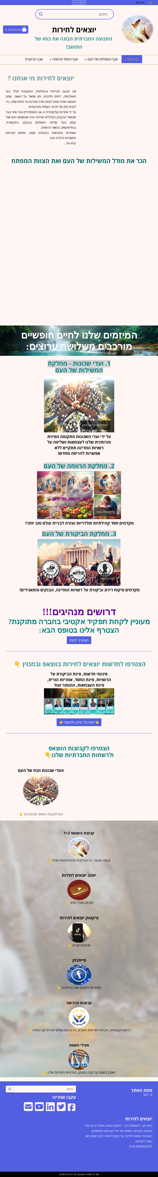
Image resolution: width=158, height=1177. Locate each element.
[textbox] (79, 619)
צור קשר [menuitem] (139, 2)
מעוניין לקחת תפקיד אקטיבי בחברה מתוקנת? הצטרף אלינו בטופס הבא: (79, 626)
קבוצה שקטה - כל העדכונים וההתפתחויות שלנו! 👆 (79, 860)
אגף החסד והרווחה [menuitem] (64, 59)
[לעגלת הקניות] (15, 29)
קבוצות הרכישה (79, 1002)
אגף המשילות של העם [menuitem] (101, 59)
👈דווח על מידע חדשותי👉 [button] (79, 722)
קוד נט (73, 1174)
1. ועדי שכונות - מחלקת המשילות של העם (79, 366)
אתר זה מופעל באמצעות (79, 1174)
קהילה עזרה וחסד (105, 512)
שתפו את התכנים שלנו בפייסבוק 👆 (79, 987)
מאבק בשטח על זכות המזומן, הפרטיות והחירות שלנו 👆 (79, 1072)
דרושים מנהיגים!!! (79, 611)
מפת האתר (141, 1090)
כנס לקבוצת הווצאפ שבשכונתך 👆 (41, 814)
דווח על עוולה (107, 578)
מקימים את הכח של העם (95, 425)
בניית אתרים (64, 1174)
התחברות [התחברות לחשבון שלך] (79, 2)
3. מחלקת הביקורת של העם (79, 533)
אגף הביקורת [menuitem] (34, 59)
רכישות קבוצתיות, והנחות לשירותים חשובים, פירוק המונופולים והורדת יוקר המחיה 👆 (79, 1030)
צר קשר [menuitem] (147, 1095)
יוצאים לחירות (138, 1118)
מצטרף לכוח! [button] (79, 640)
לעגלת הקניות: (14, 29)
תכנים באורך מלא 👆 (79, 902)
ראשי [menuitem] (150, 2)
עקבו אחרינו (64, 1097)
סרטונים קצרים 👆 (79, 945)
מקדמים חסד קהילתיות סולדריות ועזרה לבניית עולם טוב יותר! (79, 523)
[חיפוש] (45, 1089)
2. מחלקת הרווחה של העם (79, 466)
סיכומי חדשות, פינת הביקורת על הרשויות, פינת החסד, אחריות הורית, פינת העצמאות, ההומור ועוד (79, 679)
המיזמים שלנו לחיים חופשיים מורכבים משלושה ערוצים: (79, 341)
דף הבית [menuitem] (132, 59)
